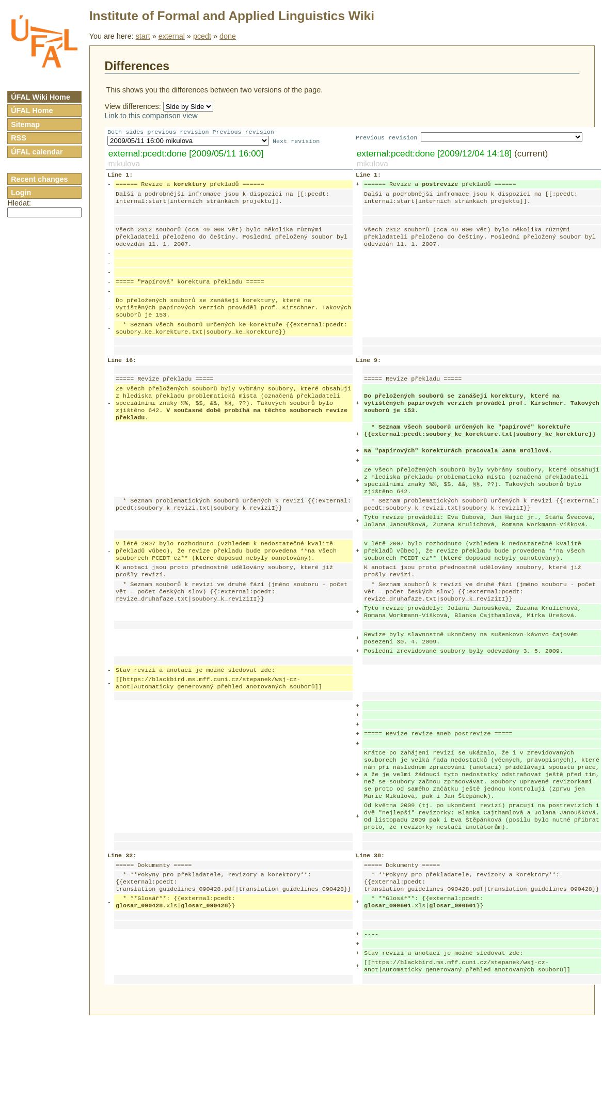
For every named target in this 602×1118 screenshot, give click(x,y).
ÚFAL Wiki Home (40, 97)
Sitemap (25, 124)
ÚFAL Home (32, 110)
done (227, 36)
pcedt (202, 36)
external (172, 36)
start (143, 36)
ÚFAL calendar (37, 152)
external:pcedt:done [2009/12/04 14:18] (434, 154)
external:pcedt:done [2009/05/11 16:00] (185, 154)
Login (21, 192)
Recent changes (39, 179)
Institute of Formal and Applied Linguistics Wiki (231, 16)
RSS (18, 138)
